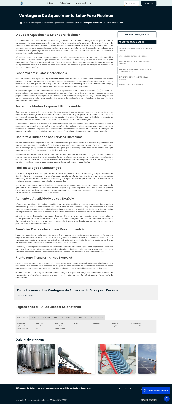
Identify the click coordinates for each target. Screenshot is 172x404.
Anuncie (149, 3)
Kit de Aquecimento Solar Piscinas (133, 56)
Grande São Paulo (79, 317)
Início (50, 3)
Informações (84, 3)
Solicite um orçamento (137, 35)
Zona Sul (56, 317)
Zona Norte (35, 317)
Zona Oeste (46, 317)
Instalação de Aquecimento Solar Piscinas (133, 78)
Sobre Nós (65, 3)
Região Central (22, 317)
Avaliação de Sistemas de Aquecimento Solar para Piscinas (135, 70)
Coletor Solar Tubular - (26, 296)
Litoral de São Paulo (96, 317)
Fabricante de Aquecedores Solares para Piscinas (136, 62)
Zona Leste (66, 317)
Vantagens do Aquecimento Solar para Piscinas (135, 49)
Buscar (132, 3)
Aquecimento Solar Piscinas (131, 85)
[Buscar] (126, 3)
